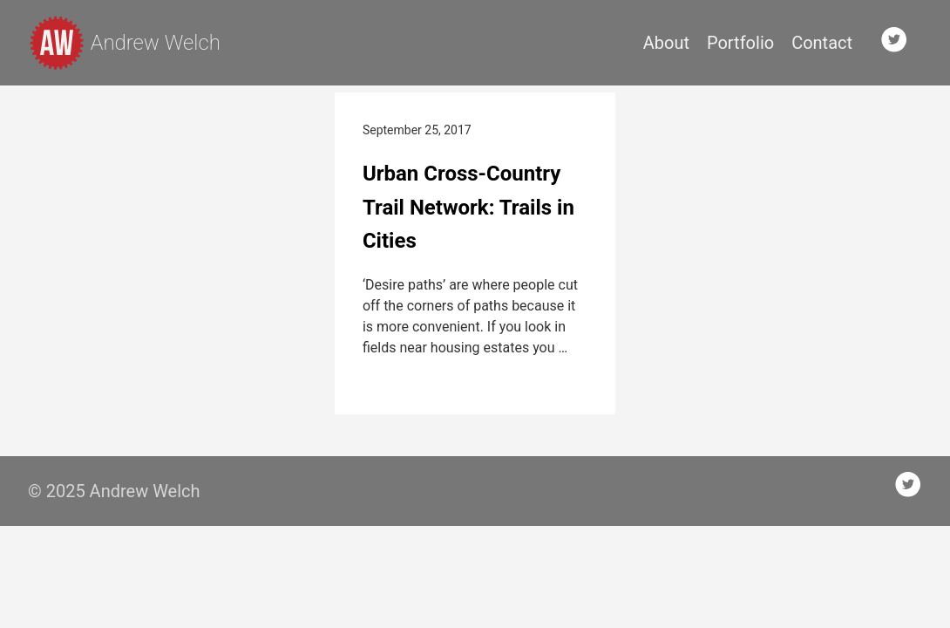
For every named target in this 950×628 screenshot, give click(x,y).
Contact (821, 42)
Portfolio (740, 42)
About (666, 42)
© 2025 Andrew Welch (114, 491)
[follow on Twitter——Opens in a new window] (899, 42)
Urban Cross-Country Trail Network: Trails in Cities (468, 207)
